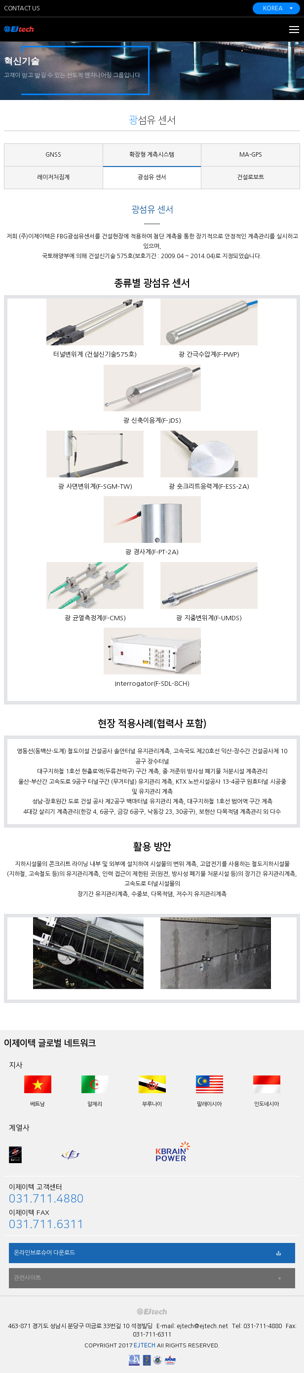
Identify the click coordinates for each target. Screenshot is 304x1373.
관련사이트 (27, 1278)
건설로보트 (250, 177)
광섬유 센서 (152, 177)
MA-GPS (250, 155)
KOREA (273, 8)
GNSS (53, 155)
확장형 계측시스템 (151, 155)
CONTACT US (21, 8)
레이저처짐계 (53, 177)
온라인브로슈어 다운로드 (44, 1253)
